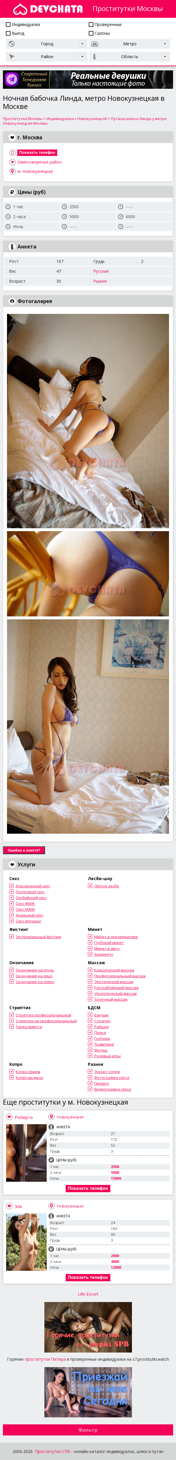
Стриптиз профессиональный (43, 1015)
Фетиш (100, 1050)
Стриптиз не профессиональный (46, 1020)
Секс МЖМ (25, 909)
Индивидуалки (23, 24)
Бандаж (101, 1015)
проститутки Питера (45, 1359)
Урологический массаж (115, 993)
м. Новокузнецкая (35, 171)
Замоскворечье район (40, 162)
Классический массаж (114, 970)
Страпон (102, 1020)
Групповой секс (30, 891)
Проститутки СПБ (52, 1451)
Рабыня (101, 1026)
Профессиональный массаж (120, 975)
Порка (100, 1032)
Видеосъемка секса (112, 1089)
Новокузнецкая (70, 1117)
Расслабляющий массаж (116, 987)
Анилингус (103, 954)
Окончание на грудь (35, 970)
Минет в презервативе (116, 936)
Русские (101, 271)
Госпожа (102, 1038)
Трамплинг (104, 1044)
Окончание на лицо (34, 975)
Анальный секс (29, 915)
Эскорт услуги (107, 1071)
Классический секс (33, 886)
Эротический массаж (113, 981)
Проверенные (105, 24)
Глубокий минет (109, 942)
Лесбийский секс (31, 897)
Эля (18, 1206)
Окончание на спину (35, 981)
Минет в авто (107, 948)
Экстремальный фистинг (39, 936)
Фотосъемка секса (111, 1077)
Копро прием (28, 1071)
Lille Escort (88, 1294)
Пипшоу (101, 1083)
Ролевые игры (107, 1055)
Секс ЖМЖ (25, 903)
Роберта (24, 1117)
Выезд (15, 33)
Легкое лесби (106, 886)
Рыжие (100, 281)
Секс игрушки (28, 921)
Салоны (99, 33)
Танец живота (29, 1026)
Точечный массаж (111, 999)
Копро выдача (29, 1077)
